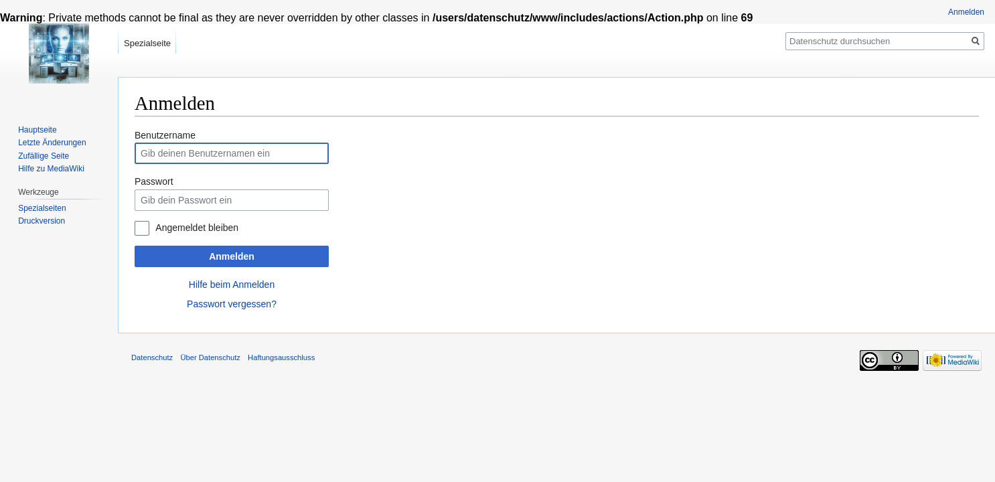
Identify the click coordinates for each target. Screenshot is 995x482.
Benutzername (165, 135)
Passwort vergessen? (232, 304)
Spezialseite (147, 43)
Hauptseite (37, 130)
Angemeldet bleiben (196, 227)
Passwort (154, 181)
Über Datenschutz (210, 357)
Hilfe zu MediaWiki (51, 168)
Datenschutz (152, 357)
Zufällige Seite (43, 156)
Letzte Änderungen (52, 142)
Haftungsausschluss (281, 357)
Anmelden (231, 256)
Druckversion (41, 221)
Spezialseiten (42, 208)
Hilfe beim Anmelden (232, 284)
